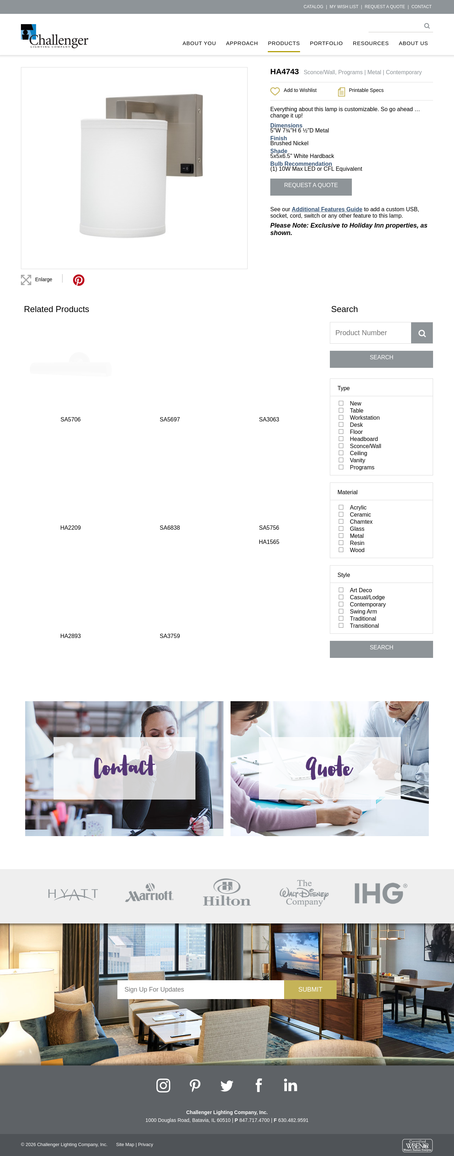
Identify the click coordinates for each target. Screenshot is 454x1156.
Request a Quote (385, 6)
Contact (421, 6)
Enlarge (43, 279)
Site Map (125, 1144)
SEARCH (381, 357)
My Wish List (344, 6)
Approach (242, 43)
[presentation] (201, 1013)
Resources (371, 43)
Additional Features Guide (327, 209)
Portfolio (326, 43)
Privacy (145, 1144)
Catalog (313, 6)
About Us (413, 43)
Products (284, 43)
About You (199, 43)
